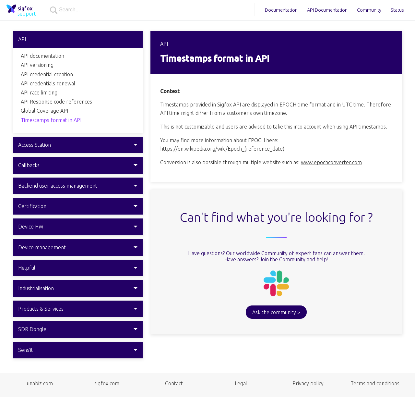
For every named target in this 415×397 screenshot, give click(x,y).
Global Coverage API (44, 111)
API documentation (42, 56)
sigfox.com (106, 383)
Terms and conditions (374, 383)
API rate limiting (39, 92)
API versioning (37, 65)
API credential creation (47, 74)
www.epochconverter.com (331, 162)
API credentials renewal (48, 83)
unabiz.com (40, 383)
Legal (241, 383)
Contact (174, 383)
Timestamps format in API (51, 120)
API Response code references (56, 102)
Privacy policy (308, 383)
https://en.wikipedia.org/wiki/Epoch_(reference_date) (222, 149)
